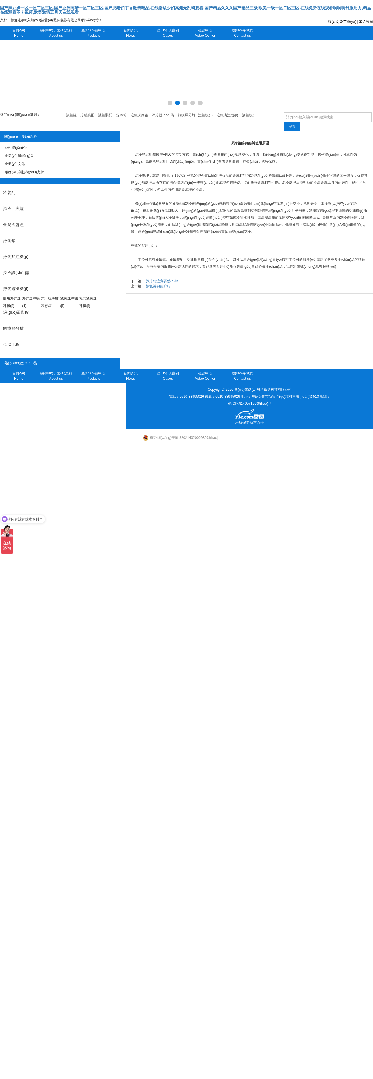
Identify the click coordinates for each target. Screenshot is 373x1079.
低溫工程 (11, 344)
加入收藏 (366, 22)
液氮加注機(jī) (15, 256)
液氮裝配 (176, 260)
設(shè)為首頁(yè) (342, 22)
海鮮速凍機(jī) (31, 302)
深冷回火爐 (13, 208)
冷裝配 (9, 192)
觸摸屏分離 (13, 328)
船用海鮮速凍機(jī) (12, 302)
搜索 (291, 127)
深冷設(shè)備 (16, 272)
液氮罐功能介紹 (158, 286)
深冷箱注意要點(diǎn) (163, 281)
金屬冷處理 (13, 224)
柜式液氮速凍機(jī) (88, 302)
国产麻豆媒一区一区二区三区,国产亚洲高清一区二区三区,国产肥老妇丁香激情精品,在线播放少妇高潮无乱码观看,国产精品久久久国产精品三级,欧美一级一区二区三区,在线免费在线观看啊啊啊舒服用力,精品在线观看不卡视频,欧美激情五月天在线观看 (185, 10)
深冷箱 (140, 155)
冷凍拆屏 (194, 260)
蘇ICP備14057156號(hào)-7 (249, 404)
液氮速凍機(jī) (15, 288)
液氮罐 (9, 240)
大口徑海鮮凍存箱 (50, 302)
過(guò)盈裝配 (16, 312)
